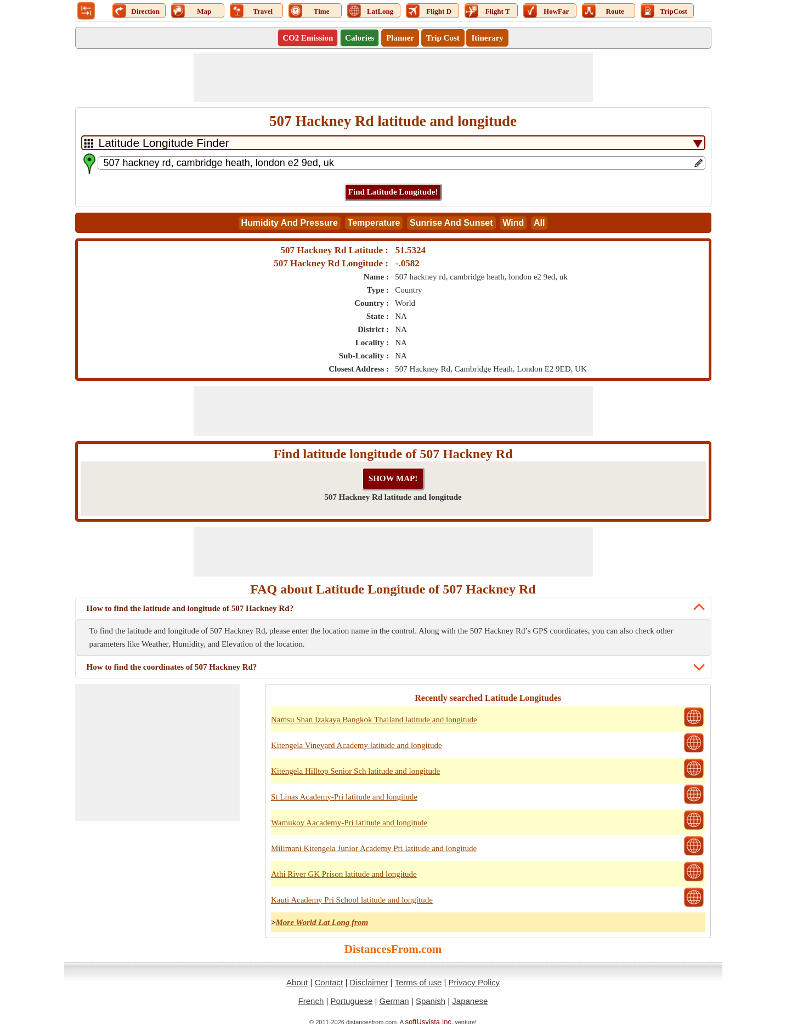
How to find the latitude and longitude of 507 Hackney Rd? (190, 608)
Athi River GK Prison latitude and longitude (344, 874)
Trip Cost (443, 37)
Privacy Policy (474, 982)
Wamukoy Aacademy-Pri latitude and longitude (349, 822)
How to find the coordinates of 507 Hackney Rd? (172, 667)
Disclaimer (368, 982)
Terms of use (418, 982)
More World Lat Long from (321, 922)
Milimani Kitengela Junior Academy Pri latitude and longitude (374, 848)
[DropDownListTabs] (393, 142)
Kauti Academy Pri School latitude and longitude (352, 899)
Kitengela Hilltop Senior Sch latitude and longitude (355, 771)
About (297, 982)
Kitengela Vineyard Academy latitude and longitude (356, 745)
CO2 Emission (307, 37)
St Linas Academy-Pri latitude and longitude (344, 796)
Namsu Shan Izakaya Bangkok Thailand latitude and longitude (374, 719)
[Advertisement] (393, 77)
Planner (400, 37)
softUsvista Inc (428, 1022)
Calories (359, 37)
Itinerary (487, 37)
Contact (329, 982)
